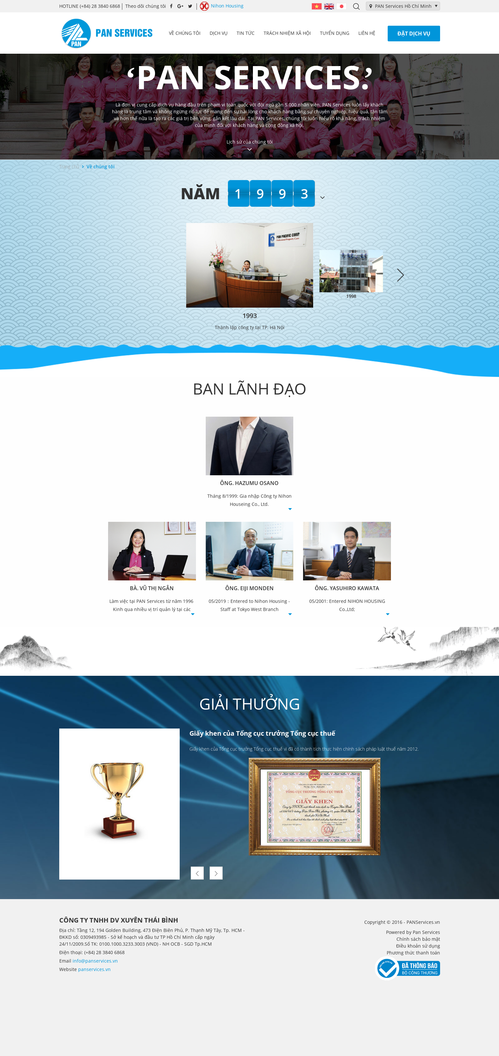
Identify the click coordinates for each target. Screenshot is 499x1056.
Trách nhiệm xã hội (287, 33)
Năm (200, 193)
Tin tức (246, 33)
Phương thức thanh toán (413, 953)
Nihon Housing (221, 6)
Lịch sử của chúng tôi (250, 146)
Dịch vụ (219, 33)
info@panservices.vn (95, 961)
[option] (249, 277)
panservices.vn (94, 969)
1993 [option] (274, 193)
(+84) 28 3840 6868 (89, 6)
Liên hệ (366, 33)
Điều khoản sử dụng (418, 946)
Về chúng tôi (185, 33)
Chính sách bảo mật (418, 939)
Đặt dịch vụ (413, 33)
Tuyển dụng (334, 33)
